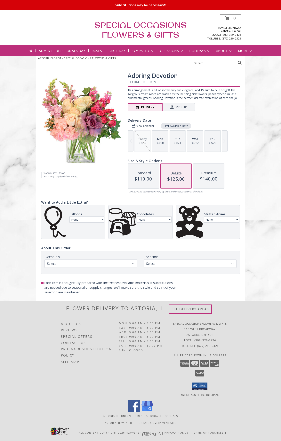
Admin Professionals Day (62, 51)
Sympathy (143, 51)
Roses (97, 51)
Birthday (116, 51)
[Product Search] (215, 63)
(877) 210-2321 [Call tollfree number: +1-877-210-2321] (231, 38)
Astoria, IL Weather (120, 422)
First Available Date (176, 126)
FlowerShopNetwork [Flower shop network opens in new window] (143, 432)
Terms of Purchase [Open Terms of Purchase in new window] (208, 432)
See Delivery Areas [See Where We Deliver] (190, 309)
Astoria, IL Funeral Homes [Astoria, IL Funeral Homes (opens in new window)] (123, 416)
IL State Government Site (157, 422)
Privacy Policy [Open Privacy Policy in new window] (177, 432)
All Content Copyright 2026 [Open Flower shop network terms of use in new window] (102, 432)
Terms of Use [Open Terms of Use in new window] (153, 435)
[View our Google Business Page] (147, 411)
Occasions (172, 51)
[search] (240, 63)
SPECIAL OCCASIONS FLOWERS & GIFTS (140, 30)
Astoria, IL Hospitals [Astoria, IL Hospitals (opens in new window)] (162, 416)
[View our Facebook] (134, 411)
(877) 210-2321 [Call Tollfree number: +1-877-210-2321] (208, 346)
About (224, 51)
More (245, 51)
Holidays (199, 51)
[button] (230, 18)
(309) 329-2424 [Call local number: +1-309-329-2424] (231, 35)
